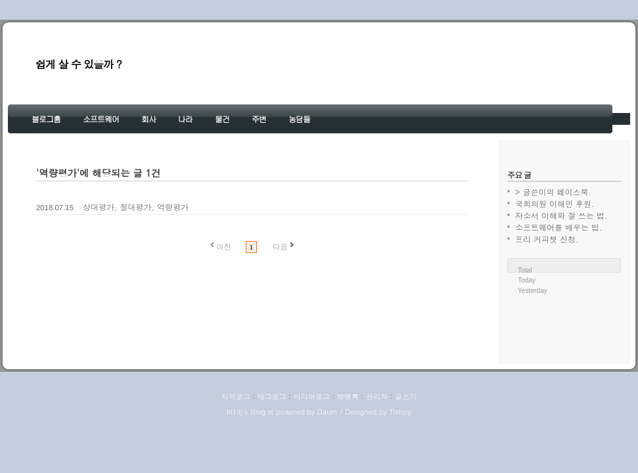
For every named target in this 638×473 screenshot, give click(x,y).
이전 (223, 246)
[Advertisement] (564, 337)
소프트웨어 (101, 118)
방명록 (348, 396)
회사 (148, 118)
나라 (185, 118)
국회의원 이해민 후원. (555, 203)
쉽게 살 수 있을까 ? (78, 64)
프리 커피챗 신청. (547, 238)
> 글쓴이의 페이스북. (553, 191)
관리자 (377, 396)
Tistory (400, 412)
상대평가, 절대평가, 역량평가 (136, 206)
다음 (280, 246)
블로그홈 (46, 118)
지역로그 (235, 396)
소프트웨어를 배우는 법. (559, 227)
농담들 (299, 118)
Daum (327, 412)
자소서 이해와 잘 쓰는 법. (561, 215)
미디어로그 (312, 396)
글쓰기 (406, 396)
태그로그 (272, 396)
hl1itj (234, 412)
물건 (222, 118)
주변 (259, 118)
